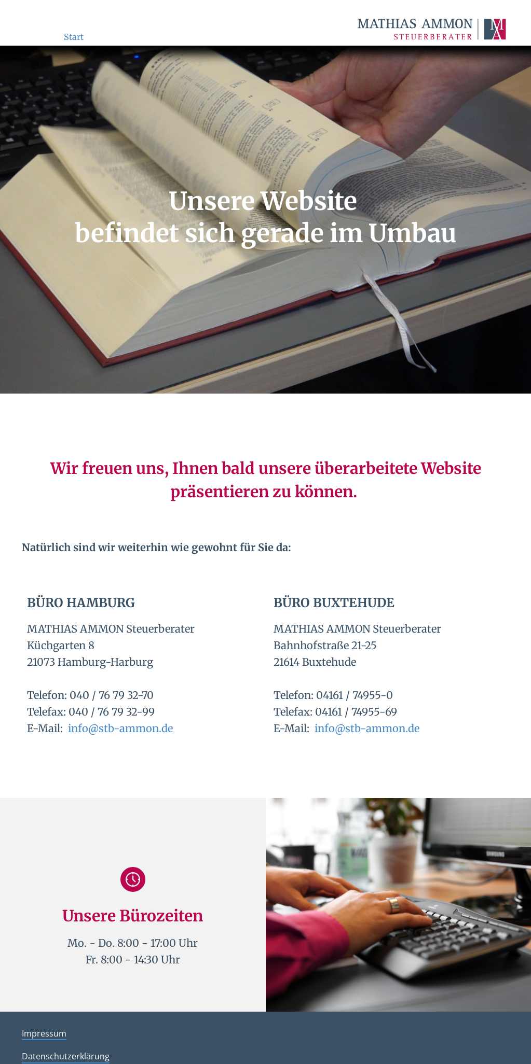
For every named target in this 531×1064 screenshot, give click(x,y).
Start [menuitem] (74, 37)
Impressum (44, 1033)
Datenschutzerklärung (66, 1056)
